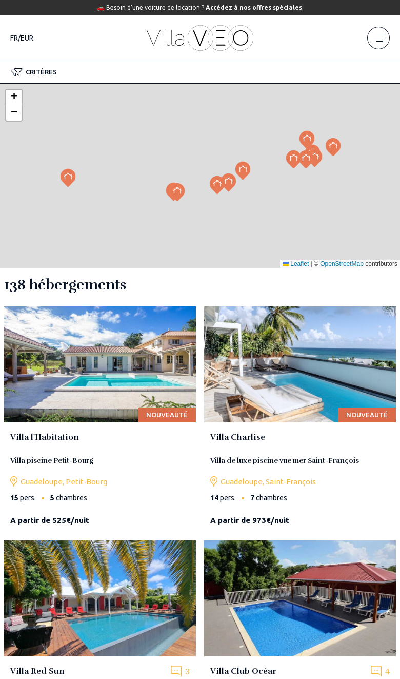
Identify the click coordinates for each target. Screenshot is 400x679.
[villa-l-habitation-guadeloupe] (100, 419)
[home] (200, 38)
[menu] (378, 38)
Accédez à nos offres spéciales (254, 7)
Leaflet (296, 263)
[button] (33, 72)
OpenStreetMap (342, 263)
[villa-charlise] (300, 419)
